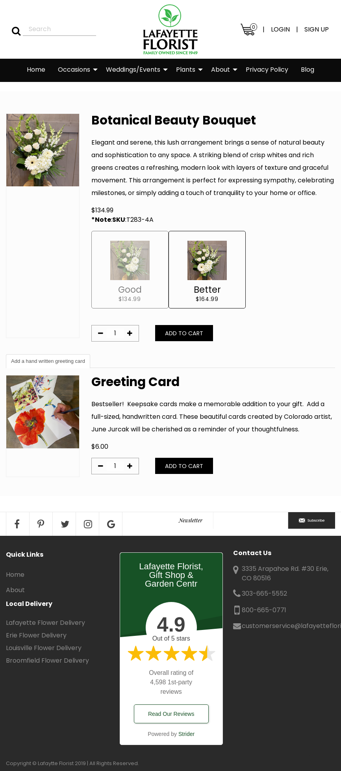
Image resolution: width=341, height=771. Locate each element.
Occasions (74, 69)
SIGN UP (316, 29)
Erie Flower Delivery (36, 635)
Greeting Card (135, 381)
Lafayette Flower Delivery (45, 622)
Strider (186, 734)
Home (36, 69)
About (220, 69)
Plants (185, 69)
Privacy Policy (267, 69)
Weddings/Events (133, 69)
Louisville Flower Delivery (44, 647)
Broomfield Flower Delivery (47, 660)
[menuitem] (36, 70)
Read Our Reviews (171, 714)
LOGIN (280, 29)
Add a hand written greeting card (48, 361)
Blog (307, 69)
